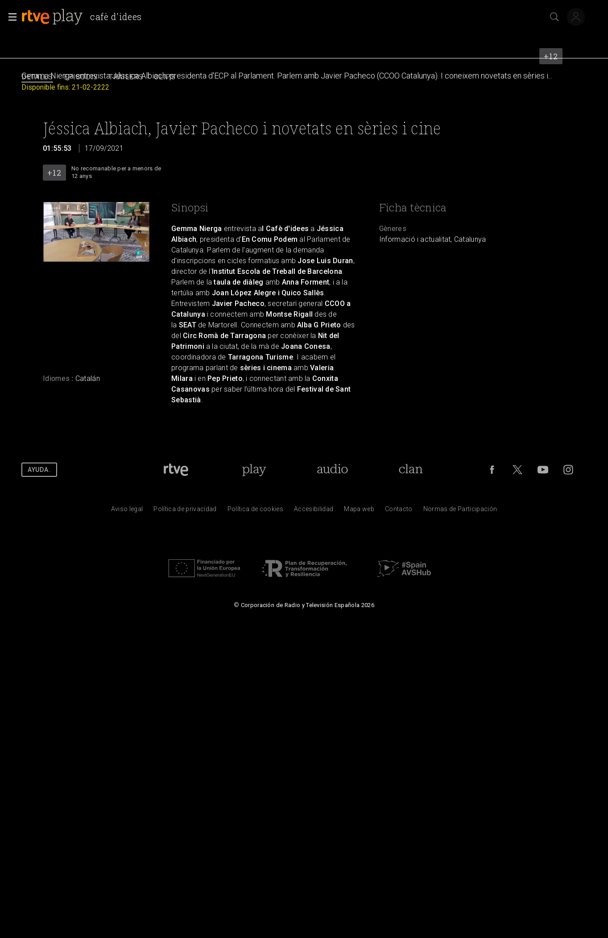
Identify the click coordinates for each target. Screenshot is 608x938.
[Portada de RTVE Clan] (410, 470)
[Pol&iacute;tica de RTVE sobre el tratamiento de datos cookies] (255, 511)
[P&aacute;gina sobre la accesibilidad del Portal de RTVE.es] (313, 511)
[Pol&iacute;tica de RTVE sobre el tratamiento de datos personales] (184, 511)
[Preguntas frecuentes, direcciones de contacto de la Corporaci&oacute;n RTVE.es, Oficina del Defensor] (399, 511)
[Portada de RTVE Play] (254, 470)
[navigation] (304, 77)
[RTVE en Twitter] (517, 470)
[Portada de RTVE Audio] (332, 470)
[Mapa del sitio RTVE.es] (359, 511)
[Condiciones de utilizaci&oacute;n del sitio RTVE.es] (127, 511)
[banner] (85, 17)
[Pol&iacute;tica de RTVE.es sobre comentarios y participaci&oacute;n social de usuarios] (460, 511)
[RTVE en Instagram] (568, 470)
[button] (10, 17)
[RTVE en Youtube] (543, 470)
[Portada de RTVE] (176, 470)
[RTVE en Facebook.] (492, 470)
